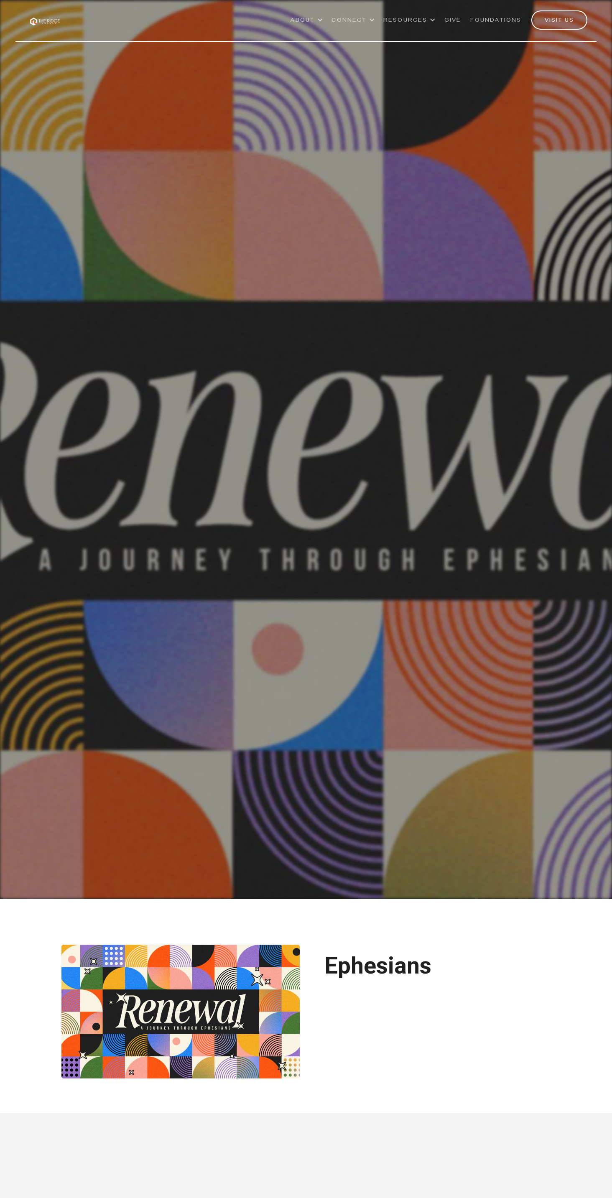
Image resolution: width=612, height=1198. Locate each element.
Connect (349, 21)
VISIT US (559, 21)
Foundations (495, 21)
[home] (45, 16)
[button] (307, 25)
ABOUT (303, 21)
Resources (405, 21)
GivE (452, 21)
